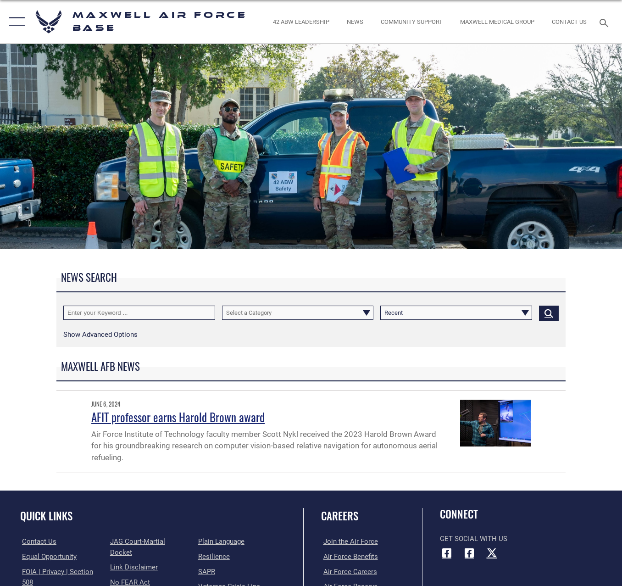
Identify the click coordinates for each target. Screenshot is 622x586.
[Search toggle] (605, 22)
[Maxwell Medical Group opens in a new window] (497, 22)
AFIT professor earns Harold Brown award (178, 416)
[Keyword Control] (139, 312)
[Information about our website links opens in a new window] (133, 557)
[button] (15, 22)
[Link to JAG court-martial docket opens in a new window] (148, 541)
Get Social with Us (473, 539)
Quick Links (46, 516)
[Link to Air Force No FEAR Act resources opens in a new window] (129, 571)
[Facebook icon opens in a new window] (447, 553)
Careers (339, 516)
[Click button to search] (549, 312)
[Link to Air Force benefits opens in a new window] (348, 557)
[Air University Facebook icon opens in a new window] (469, 553)
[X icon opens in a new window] (492, 553)
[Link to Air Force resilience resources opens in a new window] (214, 557)
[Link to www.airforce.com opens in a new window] (348, 541)
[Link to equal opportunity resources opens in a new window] (47, 557)
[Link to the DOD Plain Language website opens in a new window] (222, 541)
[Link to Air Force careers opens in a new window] (348, 571)
